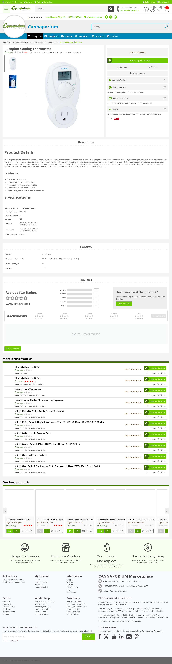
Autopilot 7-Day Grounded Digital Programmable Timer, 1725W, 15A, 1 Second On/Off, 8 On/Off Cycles (59, 422)
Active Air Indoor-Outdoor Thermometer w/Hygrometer (39, 400)
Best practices (40, 604)
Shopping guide (73, 609)
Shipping (70, 579)
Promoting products (43, 609)
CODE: (52, 52)
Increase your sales (43, 606)
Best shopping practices (76, 604)
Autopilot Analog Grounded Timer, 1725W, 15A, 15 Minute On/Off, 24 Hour (47, 444)
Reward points (9, 611)
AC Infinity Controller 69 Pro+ (28, 378)
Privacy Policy (72, 587)
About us (6, 601)
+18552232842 (74, 17)
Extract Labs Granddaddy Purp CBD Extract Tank (80, 520)
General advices (41, 614)
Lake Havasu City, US (55, 17)
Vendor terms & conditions (14, 582)
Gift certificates (9, 606)
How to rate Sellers (74, 601)
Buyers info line (73, 611)
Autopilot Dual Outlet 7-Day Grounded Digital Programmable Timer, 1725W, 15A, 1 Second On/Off (57, 466)
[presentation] (22, 647)
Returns (69, 584)
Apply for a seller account (13, 579)
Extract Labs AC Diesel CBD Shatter (141, 520)
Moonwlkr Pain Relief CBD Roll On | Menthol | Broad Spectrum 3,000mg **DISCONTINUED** (50, 520)
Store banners (41, 611)
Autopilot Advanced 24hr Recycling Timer (33, 433)
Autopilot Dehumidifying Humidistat (30, 455)
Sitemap (6, 614)
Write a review (44, 52)
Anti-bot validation (10, 641)
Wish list (38, 584)
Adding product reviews (76, 606)
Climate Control (38, 42)
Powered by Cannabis (32, 660)
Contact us (7, 604)
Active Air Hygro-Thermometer (28, 389)
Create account (41, 582)
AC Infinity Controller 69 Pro (27, 367)
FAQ (68, 589)
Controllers (52, 42)
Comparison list (41, 587)
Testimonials (71, 592)
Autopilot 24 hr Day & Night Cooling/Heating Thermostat (39, 411)
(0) (34, 52)
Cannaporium (43, 27)
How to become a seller (44, 601)
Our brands (7, 609)
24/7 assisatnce (73, 614)
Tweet (109, 119)
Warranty (70, 582)
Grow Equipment (21, 42)
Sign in (37, 579)
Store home (7, 42)
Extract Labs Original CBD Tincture (111, 520)
